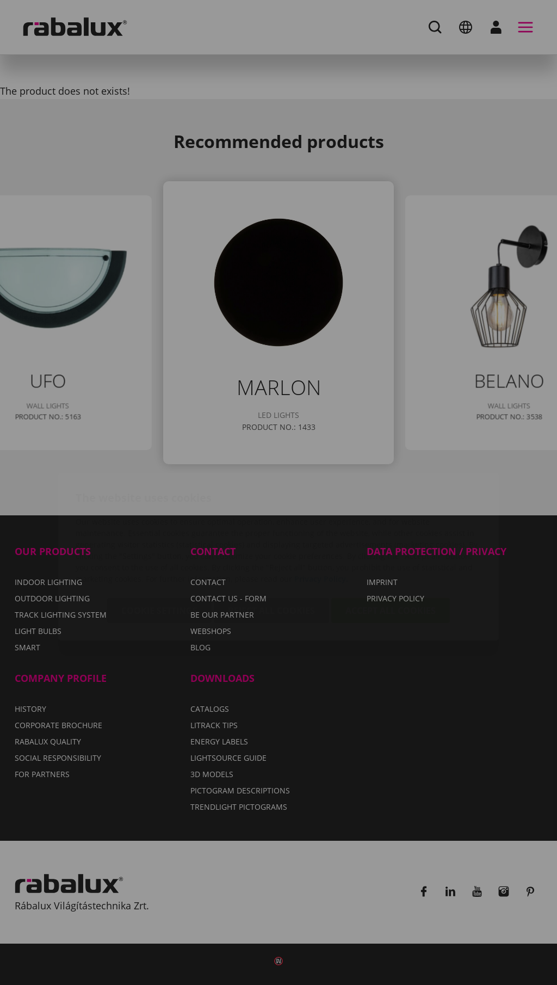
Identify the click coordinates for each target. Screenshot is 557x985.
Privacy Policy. (321, 514)
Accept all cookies (390, 546)
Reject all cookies (271, 546)
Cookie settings (159, 546)
